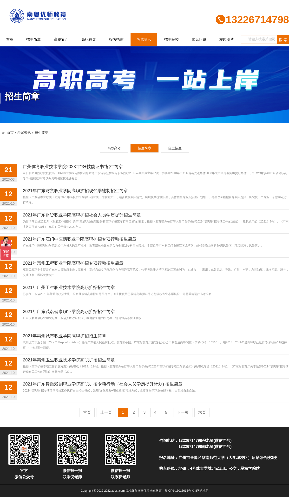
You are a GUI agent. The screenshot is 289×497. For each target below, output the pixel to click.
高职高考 (114, 148)
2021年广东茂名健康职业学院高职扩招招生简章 (69, 311)
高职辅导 (88, 39)
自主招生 (175, 148)
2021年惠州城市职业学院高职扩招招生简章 (64, 336)
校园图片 (226, 39)
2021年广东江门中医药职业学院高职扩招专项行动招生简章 (80, 239)
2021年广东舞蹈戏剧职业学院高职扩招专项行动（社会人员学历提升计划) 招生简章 (103, 384)
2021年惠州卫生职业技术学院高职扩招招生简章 (69, 360)
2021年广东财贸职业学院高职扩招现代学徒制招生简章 (75, 190)
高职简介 (61, 39)
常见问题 (199, 39)
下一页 (183, 412)
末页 (202, 412)
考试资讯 (144, 39)
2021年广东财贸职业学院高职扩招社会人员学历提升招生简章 (82, 215)
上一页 (106, 412)
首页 (9, 39)
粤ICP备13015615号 (177, 490)
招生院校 (171, 39)
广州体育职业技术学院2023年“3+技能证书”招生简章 (73, 166)
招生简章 (33, 39)
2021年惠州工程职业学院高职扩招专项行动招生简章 (73, 263)
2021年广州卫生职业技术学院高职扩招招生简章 (69, 287)
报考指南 (116, 39)
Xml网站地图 (200, 490)
